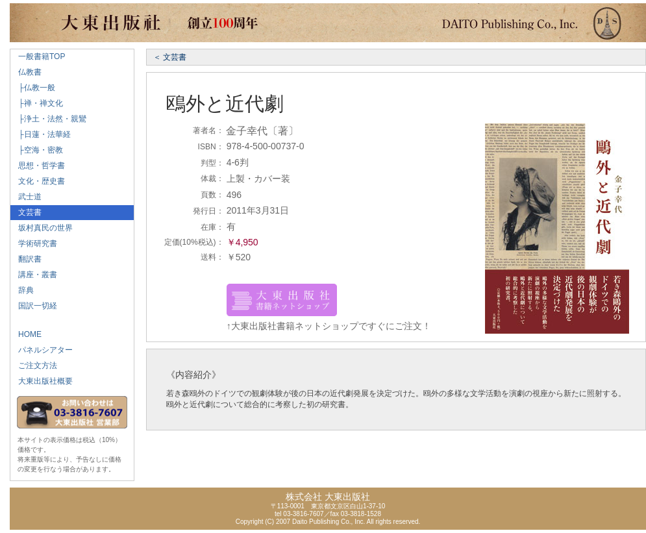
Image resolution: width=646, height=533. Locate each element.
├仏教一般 (32, 87)
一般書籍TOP (37, 56)
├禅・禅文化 (36, 103)
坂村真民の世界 (41, 227)
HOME (26, 334)
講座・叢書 (33, 274)
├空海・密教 (36, 150)
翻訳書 (26, 259)
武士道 (26, 196)
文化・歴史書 (37, 181)
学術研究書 (33, 243)
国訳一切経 (33, 305)
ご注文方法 (33, 365)
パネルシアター (41, 349)
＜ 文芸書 (169, 57)
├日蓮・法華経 (40, 134)
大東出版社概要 (41, 381)
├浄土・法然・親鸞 (48, 118)
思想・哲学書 (37, 165)
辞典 (22, 290)
